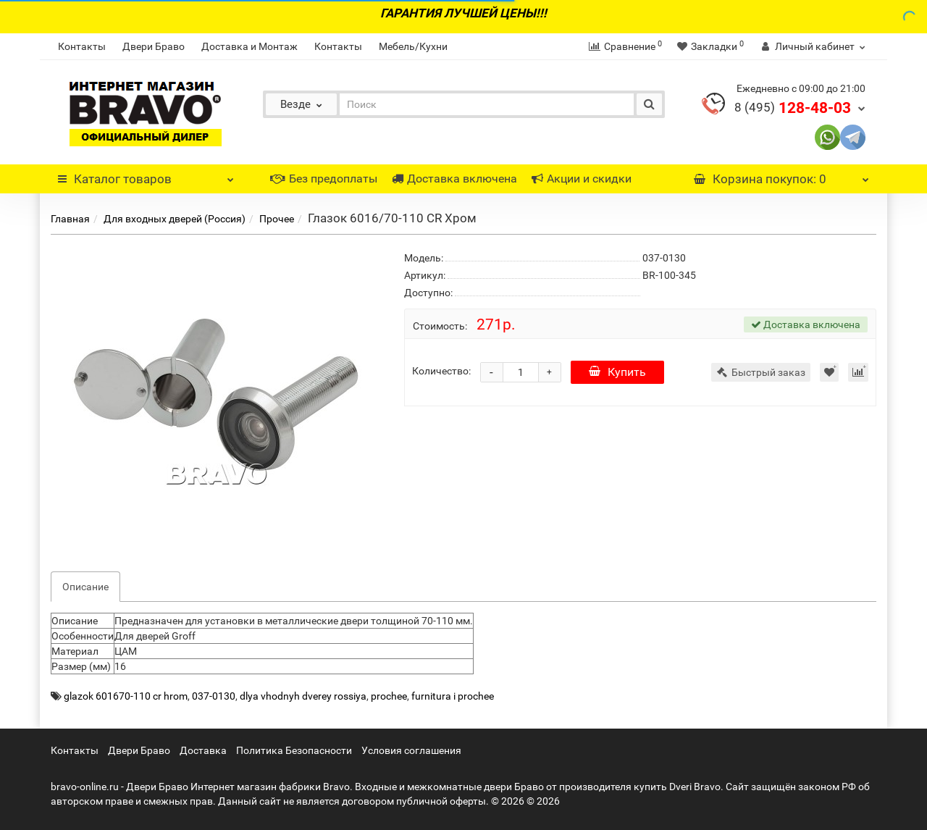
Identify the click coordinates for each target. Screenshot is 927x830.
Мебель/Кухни (413, 46)
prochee (389, 696)
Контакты (82, 46)
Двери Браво (153, 46)
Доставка (203, 750)
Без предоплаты (323, 178)
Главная (70, 219)
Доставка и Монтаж (249, 46)
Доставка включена (454, 178)
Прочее (276, 219)
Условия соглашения (411, 750)
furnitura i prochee (452, 696)
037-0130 (213, 696)
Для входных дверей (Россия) (175, 219)
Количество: (441, 371)
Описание (85, 586)
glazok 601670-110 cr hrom (126, 696)
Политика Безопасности (294, 750)
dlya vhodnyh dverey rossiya (303, 696)
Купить (617, 372)
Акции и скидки (582, 178)
